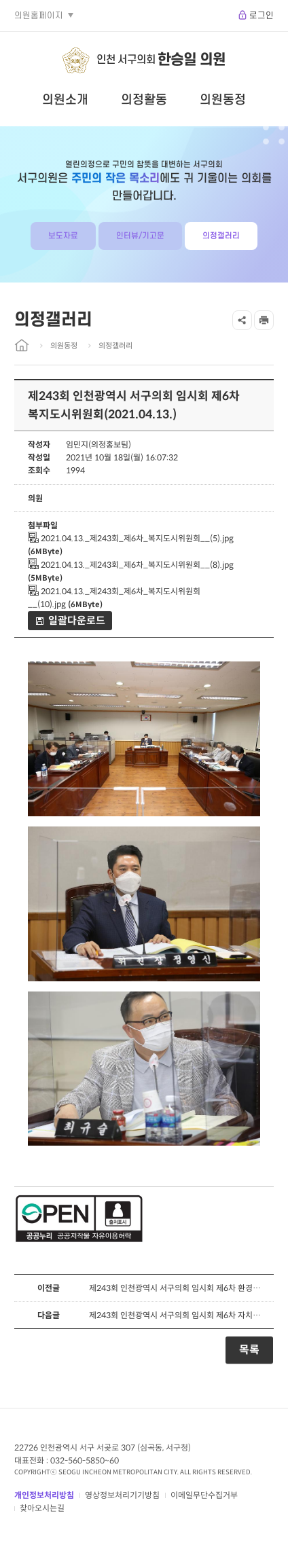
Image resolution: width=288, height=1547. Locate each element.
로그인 (261, 15)
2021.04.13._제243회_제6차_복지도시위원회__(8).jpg (131, 565)
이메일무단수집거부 (204, 1495)
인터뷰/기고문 (140, 236)
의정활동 (144, 100)
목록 (249, 1350)
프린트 (264, 320)
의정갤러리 (221, 236)
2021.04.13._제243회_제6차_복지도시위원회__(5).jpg (131, 538)
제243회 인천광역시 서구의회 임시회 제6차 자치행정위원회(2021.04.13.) (178, 1315)
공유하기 (242, 320)
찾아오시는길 (42, 1508)
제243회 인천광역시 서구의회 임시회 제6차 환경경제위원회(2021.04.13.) (178, 1288)
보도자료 (63, 236)
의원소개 (65, 100)
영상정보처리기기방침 (122, 1495)
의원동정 (223, 100)
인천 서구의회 (160, 60)
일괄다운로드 (76, 620)
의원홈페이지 (38, 15)
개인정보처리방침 (44, 1495)
